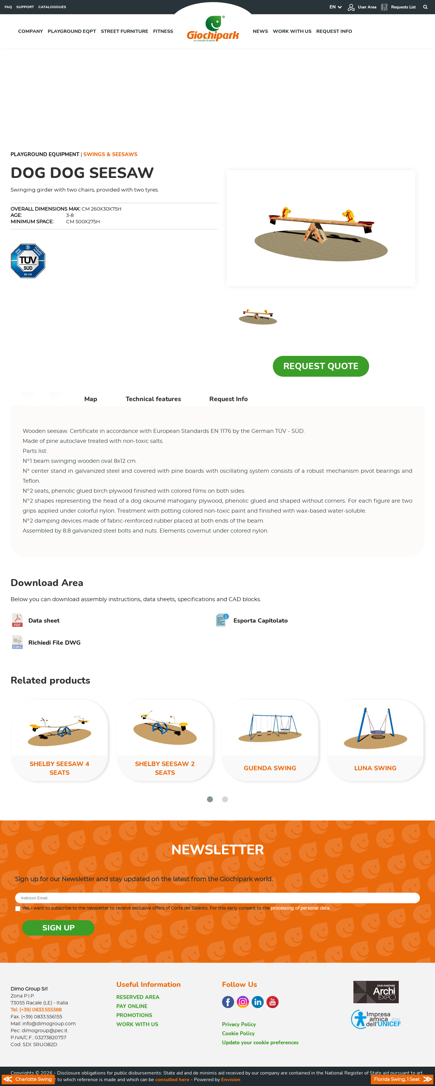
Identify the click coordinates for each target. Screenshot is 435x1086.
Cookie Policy (238, 1033)
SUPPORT (25, 7)
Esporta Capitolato (252, 621)
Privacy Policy (239, 1024)
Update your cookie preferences (260, 1042)
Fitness (163, 31)
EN (333, 7)
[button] (210, 799)
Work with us (292, 31)
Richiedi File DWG (46, 643)
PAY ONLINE (131, 1006)
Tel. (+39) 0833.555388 (36, 1009)
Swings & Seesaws (110, 154)
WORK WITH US (137, 1024)
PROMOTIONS (134, 1015)
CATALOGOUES (52, 7)
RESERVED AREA (138, 997)
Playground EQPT (72, 31)
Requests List (398, 7)
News (260, 31)
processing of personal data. (300, 908)
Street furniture (124, 31)
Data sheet (35, 621)
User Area (361, 7)
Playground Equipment (45, 154)
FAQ (8, 7)
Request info (334, 31)
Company (30, 31)
